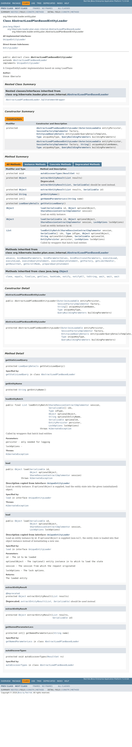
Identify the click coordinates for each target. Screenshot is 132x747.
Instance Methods (35, 164)
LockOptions (100, 222)
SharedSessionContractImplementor (61, 211)
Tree (39, 3)
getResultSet (13, 264)
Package (16, 3)
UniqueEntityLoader (14, 39)
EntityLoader (10, 48)
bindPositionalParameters (85, 258)
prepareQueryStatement (55, 264)
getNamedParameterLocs (54, 199)
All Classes (64, 8)
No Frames (47, 8)
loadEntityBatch (50, 230)
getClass (42, 276)
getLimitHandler (104, 261)
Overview (5, 3)
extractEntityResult (53, 178)
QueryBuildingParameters (76, 137)
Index (60, 3)
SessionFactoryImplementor (52, 131)
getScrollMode (31, 264)
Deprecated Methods (87, 164)
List (68, 178)
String (84, 144)
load (43, 208)
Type (39, 137)
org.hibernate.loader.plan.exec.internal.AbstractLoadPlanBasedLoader (44, 29)
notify (66, 276)
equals (18, 276)
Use (33, 3)
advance (10, 258)
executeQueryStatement (35, 261)
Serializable (91, 189)
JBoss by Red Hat (24, 693)
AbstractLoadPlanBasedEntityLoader (57, 128)
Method (40, 12)
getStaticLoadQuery (52, 203)
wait (101, 276)
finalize (30, 276)
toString (92, 276)
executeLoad (110, 258)
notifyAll (78, 276)
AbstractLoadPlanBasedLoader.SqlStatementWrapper (35, 99)
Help (66, 3)
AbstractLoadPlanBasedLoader (30, 60)
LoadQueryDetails (29, 203)
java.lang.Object (11, 26)
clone (9, 276)
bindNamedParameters (29, 258)
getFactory (86, 261)
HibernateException (60, 428)
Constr (30, 12)
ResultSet (69, 173)
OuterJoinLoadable (90, 128)
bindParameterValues (56, 258)
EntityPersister (50, 239)
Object (22, 178)
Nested (14, 12)
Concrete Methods (60, 164)
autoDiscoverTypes (51, 173)
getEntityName (49, 194)
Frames (36, 8)
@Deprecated (13, 593)
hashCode (55, 276)
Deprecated (49, 3)
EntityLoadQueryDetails (50, 134)
